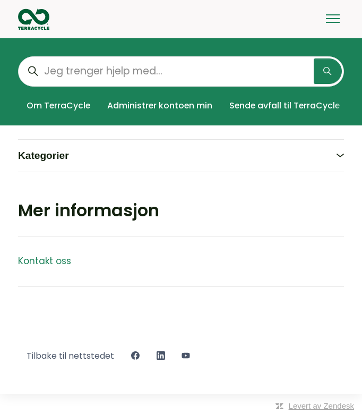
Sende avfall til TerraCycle (284, 105)
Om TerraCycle (58, 105)
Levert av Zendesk (321, 405)
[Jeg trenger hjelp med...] (181, 71)
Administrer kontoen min (159, 105)
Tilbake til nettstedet (70, 356)
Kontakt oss (44, 261)
